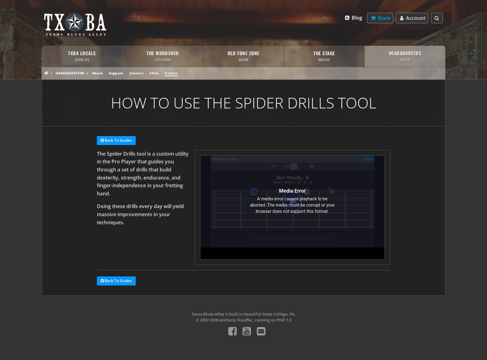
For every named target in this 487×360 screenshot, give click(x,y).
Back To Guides (116, 140)
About (97, 73)
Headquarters (70, 73)
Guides (171, 73)
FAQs (154, 73)
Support (116, 73)
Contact (136, 73)
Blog (353, 18)
